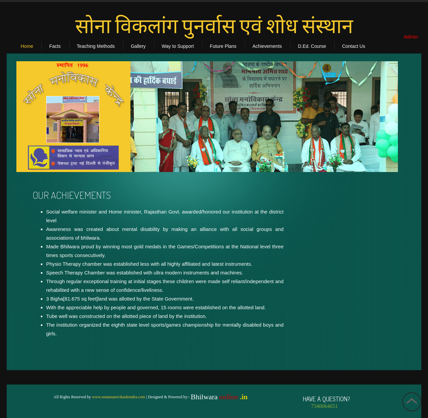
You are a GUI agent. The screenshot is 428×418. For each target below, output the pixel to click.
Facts (55, 46)
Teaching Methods (96, 46)
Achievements (267, 46)
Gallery (138, 46)
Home (27, 46)
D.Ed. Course (312, 46)
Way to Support (178, 46)
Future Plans (223, 46)
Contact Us (353, 46)
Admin (411, 36)
